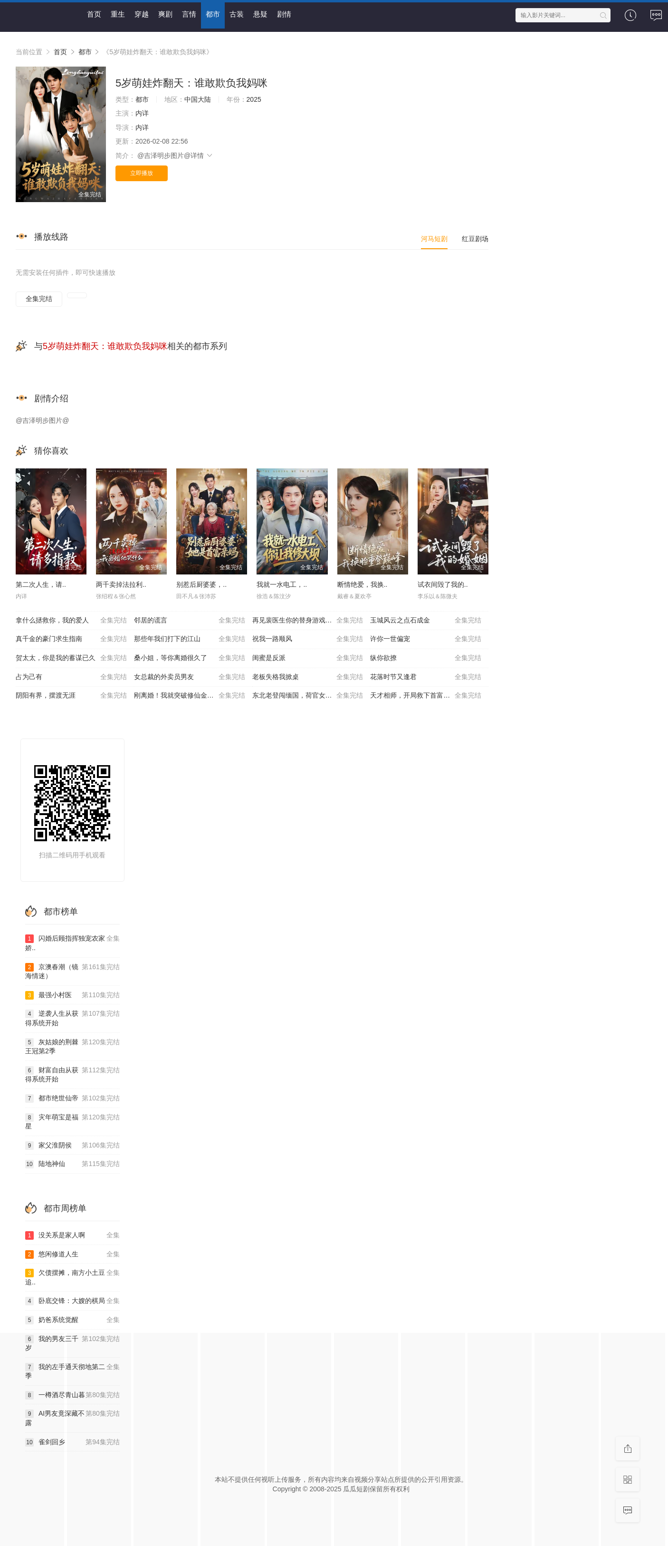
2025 (254, 99)
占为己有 (71, 677)
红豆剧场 (475, 239)
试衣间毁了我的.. (443, 584)
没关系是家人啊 (72, 1235)
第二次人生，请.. (41, 584)
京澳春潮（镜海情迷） (72, 971)
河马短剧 (434, 239)
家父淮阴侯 (72, 1145)
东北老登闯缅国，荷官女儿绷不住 (307, 695)
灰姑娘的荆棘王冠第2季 (72, 1046)
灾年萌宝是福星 (72, 1121)
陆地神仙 (72, 1164)
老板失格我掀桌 (307, 677)
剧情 (284, 14)
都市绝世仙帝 (72, 1098)
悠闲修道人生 (72, 1254)
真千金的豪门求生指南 (71, 639)
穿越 (141, 14)
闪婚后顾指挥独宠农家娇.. (72, 943)
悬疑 (260, 14)
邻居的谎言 (189, 620)
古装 (236, 14)
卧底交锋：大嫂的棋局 (72, 1301)
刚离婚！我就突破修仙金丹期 (189, 695)
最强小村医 (72, 995)
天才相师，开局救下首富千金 (425, 695)
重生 (118, 14)
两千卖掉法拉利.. (121, 584)
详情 (202, 155)
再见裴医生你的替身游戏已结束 (307, 620)
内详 (142, 113)
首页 (94, 14)
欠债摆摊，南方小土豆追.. (72, 1277)
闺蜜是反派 (307, 658)
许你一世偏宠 (425, 639)
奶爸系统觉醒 (72, 1320)
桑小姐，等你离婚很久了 (189, 658)
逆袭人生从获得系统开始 (72, 1018)
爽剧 (165, 14)
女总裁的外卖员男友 (189, 677)
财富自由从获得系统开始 (72, 1074)
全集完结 (39, 298)
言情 (189, 14)
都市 (213, 14)
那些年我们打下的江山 (189, 639)
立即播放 (141, 173)
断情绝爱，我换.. (362, 584)
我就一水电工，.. (282, 584)
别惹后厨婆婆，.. (201, 584)
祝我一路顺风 (307, 639)
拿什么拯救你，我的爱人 (71, 620)
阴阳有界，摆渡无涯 (71, 695)
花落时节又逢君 (425, 677)
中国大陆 (197, 99)
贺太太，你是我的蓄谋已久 (71, 658)
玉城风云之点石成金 (425, 620)
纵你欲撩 (425, 658)
